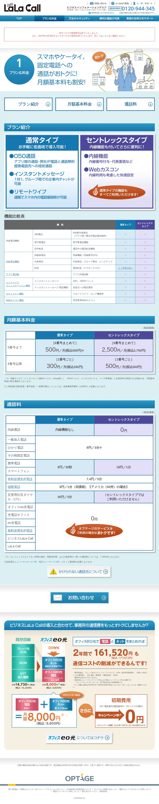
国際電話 (14, 487)
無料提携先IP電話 (20, 530)
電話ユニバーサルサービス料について (135, 789)
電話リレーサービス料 (49, 562)
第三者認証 (13, 789)
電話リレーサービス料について (66, 791)
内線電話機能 (12, 261)
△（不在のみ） (125, 268)
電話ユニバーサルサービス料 (23, 562)
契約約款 (103, 791)
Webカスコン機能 (15, 300)
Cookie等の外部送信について (79, 789)
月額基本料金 (79, 104)
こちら (105, 36)
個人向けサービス (89, 791)
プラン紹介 (28, 104)
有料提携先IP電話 (20, 479)
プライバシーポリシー (54, 789)
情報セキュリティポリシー (31, 789)
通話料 (131, 104)
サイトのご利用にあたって (105, 789)
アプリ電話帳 (12, 274)
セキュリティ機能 (15, 294)
